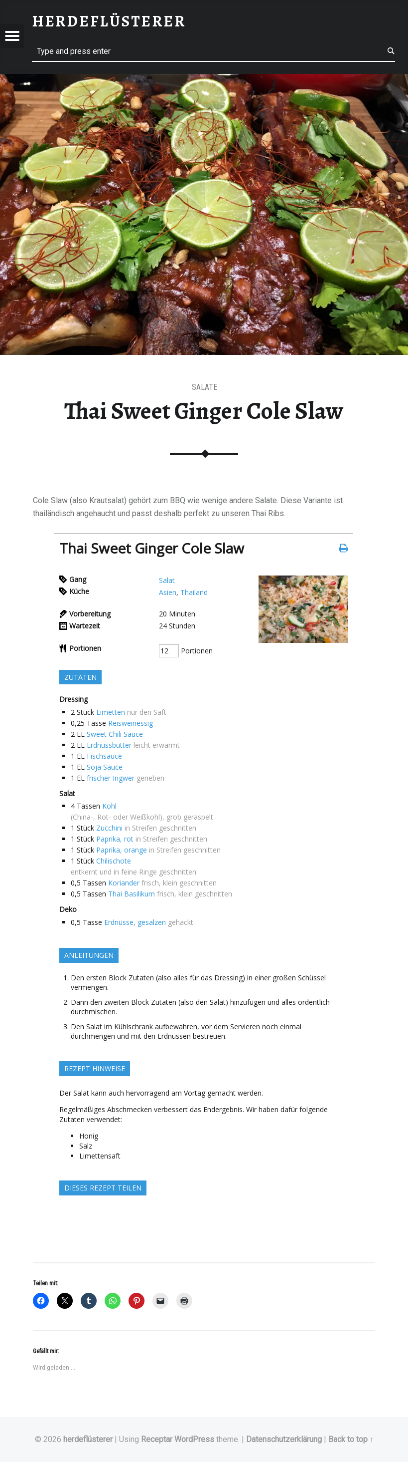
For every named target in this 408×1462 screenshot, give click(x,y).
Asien (167, 592)
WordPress (194, 1439)
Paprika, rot (115, 839)
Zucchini (109, 828)
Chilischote (113, 861)
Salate (204, 387)
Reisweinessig (130, 723)
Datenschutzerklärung (284, 1439)
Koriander (123, 882)
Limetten (110, 712)
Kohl (109, 806)
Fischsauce (104, 756)
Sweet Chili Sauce (115, 734)
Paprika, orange (121, 850)
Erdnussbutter (109, 745)
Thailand (194, 592)
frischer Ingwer (111, 778)
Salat (167, 580)
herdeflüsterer (88, 1439)
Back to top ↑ (351, 1439)
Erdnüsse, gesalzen (135, 922)
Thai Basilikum (131, 893)
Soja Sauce (105, 767)
